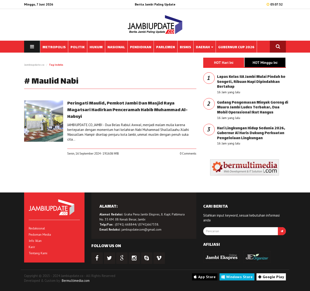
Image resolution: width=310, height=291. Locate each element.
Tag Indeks (56, 64)
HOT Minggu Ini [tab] (265, 62)
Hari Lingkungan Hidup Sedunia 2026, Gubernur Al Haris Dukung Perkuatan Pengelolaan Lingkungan (251, 133)
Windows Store (237, 276)
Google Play (271, 276)
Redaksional (37, 228)
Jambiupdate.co (34, 64)
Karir (32, 247)
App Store (205, 276)
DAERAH (204, 47)
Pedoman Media (40, 234)
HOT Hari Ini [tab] (223, 62)
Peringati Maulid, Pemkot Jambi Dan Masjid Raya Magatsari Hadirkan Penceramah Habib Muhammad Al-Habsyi (127, 110)
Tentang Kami (38, 253)
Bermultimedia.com (76, 280)
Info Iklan (35, 241)
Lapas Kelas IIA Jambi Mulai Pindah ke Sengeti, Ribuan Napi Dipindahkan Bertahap (251, 82)
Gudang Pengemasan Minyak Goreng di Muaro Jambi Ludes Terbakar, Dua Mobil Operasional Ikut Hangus (252, 107)
